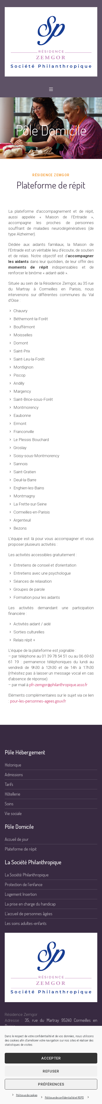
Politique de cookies (26, 1095)
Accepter (51, 1058)
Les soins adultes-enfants (26, 923)
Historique (13, 764)
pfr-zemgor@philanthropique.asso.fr (58, 684)
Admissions (14, 774)
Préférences (51, 1084)
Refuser (51, 1071)
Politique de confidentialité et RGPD (64, 1097)
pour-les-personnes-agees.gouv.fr (38, 700)
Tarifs (9, 784)
